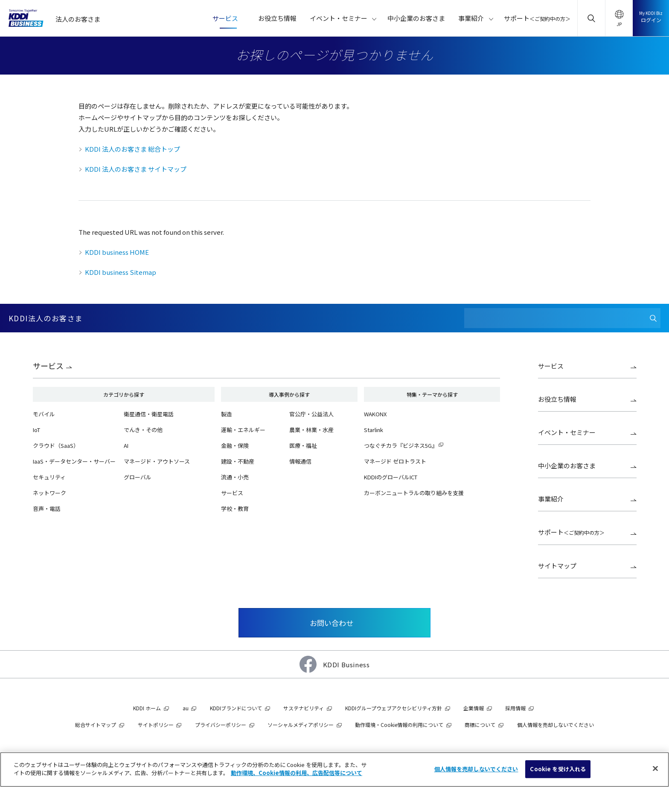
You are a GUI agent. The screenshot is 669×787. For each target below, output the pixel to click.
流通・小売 (235, 477)
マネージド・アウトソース (157, 461)
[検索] (653, 318)
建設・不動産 (237, 461)
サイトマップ (557, 565)
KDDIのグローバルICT (390, 477)
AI (126, 445)
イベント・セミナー (567, 432)
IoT (36, 430)
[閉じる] (655, 768)
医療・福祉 (303, 445)
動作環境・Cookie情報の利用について (399, 724)
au (186, 708)
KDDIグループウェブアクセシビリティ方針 (393, 708)
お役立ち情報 (557, 399)
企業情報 (473, 708)
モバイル (44, 414)
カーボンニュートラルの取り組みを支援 (414, 493)
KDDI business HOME (117, 252)
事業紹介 (551, 498)
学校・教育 (235, 508)
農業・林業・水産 (311, 430)
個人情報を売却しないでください (555, 724)
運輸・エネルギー (243, 430)
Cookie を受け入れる (558, 769)
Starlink (373, 430)
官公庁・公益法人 (311, 414)
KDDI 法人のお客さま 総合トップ (132, 148)
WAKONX (375, 414)
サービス (48, 365)
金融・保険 (235, 445)
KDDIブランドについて (236, 708)
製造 (226, 414)
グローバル (137, 477)
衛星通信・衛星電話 (149, 414)
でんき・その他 (143, 430)
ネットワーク (49, 493)
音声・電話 (47, 508)
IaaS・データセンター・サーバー (74, 461)
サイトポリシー (156, 724)
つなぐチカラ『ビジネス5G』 (400, 445)
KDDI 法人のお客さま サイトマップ (135, 168)
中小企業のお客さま (567, 465)
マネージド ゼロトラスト (395, 461)
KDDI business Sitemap (120, 272)
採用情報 (515, 708)
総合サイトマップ (95, 724)
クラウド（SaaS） (56, 445)
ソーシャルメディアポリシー (301, 724)
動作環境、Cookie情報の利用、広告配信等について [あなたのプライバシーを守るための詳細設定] (296, 773)
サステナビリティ (303, 708)
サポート (571, 532)
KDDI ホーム (147, 708)
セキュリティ (49, 477)
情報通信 (300, 461)
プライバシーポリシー (220, 724)
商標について (480, 724)
